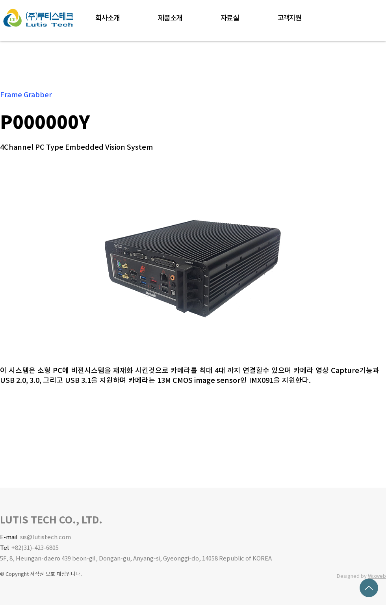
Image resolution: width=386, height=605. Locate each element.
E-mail (10, 537)
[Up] (369, 588)
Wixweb (377, 576)
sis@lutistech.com (45, 537)
